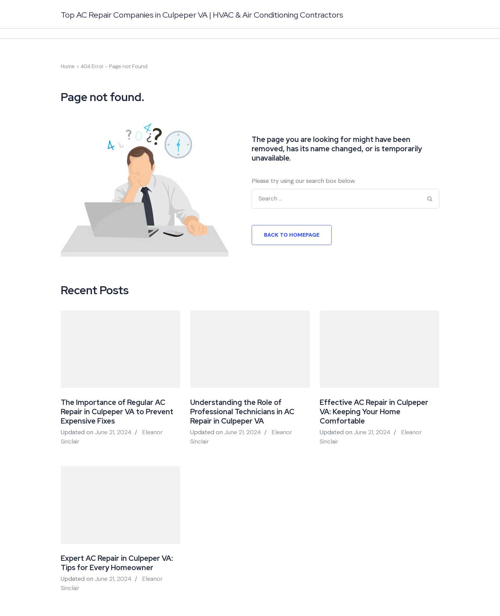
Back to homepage (291, 234)
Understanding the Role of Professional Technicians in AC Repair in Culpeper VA (242, 412)
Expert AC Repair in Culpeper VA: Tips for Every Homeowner (117, 563)
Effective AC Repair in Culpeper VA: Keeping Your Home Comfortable (374, 412)
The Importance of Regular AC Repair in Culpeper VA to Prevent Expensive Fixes (117, 412)
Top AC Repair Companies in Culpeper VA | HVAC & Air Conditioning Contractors (202, 15)
